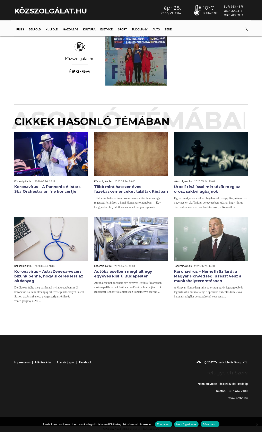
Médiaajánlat (43, 362)
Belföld (35, 29)
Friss (20, 29)
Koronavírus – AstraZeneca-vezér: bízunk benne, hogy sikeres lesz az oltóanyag (48, 276)
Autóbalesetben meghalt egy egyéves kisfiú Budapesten (123, 273)
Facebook (85, 362)
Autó (156, 29)
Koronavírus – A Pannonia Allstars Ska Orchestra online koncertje (47, 189)
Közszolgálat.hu (80, 59)
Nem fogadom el (186, 424)
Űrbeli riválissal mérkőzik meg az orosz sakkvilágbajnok (207, 189)
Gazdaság (70, 29)
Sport (122, 29)
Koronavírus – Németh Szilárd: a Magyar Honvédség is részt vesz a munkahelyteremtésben (207, 276)
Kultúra (89, 29)
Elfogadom (163, 424)
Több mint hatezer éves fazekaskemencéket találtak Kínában (131, 189)
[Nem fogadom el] (257, 424)
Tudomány (140, 29)
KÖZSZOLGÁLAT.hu (50, 11)
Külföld (52, 29)
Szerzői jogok (65, 362)
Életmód (106, 29)
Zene (168, 29)
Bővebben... (210, 424)
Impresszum (22, 362)
